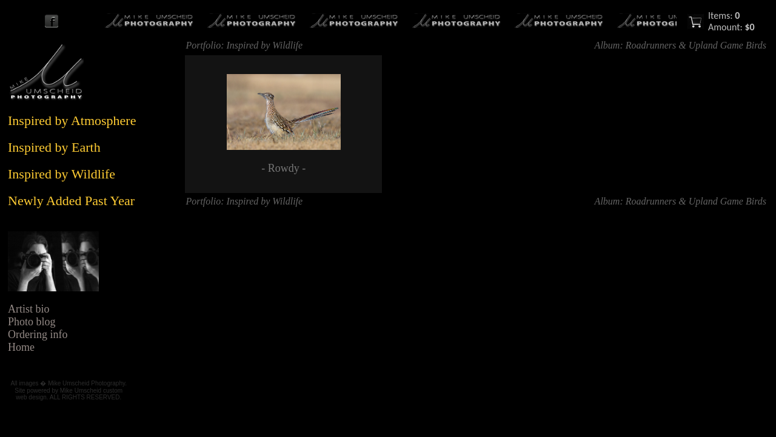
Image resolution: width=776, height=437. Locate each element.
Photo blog (32, 322)
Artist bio (29, 309)
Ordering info (37, 334)
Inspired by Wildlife (265, 45)
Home (21, 347)
